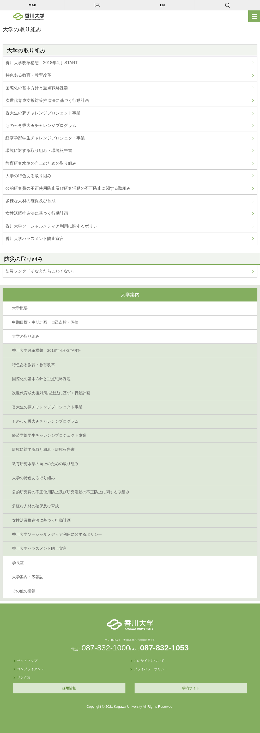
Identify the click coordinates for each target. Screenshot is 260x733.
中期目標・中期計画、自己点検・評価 (45, 322)
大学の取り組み (25, 336)
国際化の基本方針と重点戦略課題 (36, 88)
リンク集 (24, 677)
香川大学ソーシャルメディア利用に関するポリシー (53, 226)
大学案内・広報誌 (27, 577)
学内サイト (190, 688)
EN (162, 5)
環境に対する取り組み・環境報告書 (38, 150)
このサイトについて (149, 661)
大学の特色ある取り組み (28, 176)
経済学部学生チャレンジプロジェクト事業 (45, 138)
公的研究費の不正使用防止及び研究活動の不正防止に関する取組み (68, 188)
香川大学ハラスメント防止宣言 (34, 238)
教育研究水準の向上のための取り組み (40, 163)
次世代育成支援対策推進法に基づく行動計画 (47, 100)
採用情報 (69, 688)
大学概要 (20, 308)
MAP (32, 5)
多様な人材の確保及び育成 (30, 201)
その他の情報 (23, 591)
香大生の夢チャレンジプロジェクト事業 (43, 113)
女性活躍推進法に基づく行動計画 (36, 213)
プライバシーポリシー (151, 669)
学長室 (18, 563)
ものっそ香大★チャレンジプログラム (40, 125)
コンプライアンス (30, 669)
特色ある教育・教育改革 (28, 75)
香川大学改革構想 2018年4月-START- (42, 62)
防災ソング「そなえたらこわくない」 (40, 271)
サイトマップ (27, 661)
